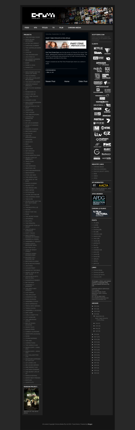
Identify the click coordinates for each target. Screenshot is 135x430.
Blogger (90, 424)
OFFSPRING (29, 218)
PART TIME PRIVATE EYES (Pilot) (101, 319)
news (95, 238)
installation (97, 250)
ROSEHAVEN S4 (30, 92)
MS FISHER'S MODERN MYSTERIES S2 (32, 60)
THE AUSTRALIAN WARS (33, 48)
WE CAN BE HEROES (32, 365)
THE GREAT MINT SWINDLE (30, 289)
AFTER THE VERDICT (32, 43)
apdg (95, 259)
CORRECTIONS (30, 343)
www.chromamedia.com (99, 299)
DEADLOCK (29, 142)
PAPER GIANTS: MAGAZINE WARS (31, 244)
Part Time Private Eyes (52, 52)
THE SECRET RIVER (31, 216)
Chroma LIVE (97, 277)
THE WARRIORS (30, 166)
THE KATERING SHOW (32, 197)
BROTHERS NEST (31, 131)
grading (96, 243)
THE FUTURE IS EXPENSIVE (30, 230)
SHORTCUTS (29, 382)
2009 (95, 357)
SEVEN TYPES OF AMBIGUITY (31, 158)
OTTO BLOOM (29, 192)
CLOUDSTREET (30, 268)
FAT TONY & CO (30, 247)
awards (96, 236)
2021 (95, 309)
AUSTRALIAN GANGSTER (29, 117)
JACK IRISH (29, 266)
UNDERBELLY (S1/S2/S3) (33, 310)
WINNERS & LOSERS (32, 239)
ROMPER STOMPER (31, 129)
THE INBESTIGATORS (32, 114)
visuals (96, 241)
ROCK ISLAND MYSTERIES (29, 40)
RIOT (27, 144)
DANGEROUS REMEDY (32, 280)
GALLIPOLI (28, 221)
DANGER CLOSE (30, 100)
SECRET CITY (29, 185)
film (95, 232)
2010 (95, 355)
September (99, 316)
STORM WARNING (31, 338)
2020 (95, 311)
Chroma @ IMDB (99, 272)
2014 (95, 344)
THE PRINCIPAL (30, 223)
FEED (27, 28)
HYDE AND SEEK (30, 175)
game (95, 263)
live (95, 245)
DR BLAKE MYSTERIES (32, 263)
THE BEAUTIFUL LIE (31, 207)
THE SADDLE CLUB (31, 345)
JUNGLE (28, 163)
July (97, 323)
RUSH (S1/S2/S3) (30, 299)
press (95, 252)
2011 (95, 352)
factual (95, 256)
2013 (95, 347)
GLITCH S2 (28, 133)
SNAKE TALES (29, 327)
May (97, 328)
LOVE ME (28, 52)
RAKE (27, 214)
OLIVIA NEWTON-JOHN (32, 155)
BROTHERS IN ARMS (32, 261)
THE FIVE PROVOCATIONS (30, 136)
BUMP (27, 63)
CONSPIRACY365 (30, 297)
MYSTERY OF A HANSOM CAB (30, 258)
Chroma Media (98, 270)
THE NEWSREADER (31, 54)
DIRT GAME (29, 312)
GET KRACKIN (29, 151)
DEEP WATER (29, 190)
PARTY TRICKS (30, 233)
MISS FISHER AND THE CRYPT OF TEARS (32, 72)
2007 (95, 362)
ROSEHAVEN (29, 153)
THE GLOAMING (30, 76)
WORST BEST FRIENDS (32, 378)
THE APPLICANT (30, 294)
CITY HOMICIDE (30, 317)
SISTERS (28, 146)
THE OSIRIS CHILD (31, 177)
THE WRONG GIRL (31, 188)
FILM (61, 28)
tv (50, 72)
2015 (95, 342)
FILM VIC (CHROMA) (100, 169)
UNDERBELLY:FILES (31, 301)
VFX (35, 28)
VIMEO (96, 176)
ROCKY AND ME (30, 94)
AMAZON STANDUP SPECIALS (31, 85)
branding (96, 229)
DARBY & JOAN (30, 65)
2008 (95, 360)
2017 (95, 337)
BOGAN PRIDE (30, 329)
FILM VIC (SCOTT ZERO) (101, 171)
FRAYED (28, 120)
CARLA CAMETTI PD (31, 315)
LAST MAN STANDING (32, 369)
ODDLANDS (29, 148)
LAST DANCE (29, 292)
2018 (95, 334)
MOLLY (27, 205)
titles (48, 72)
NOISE (27, 336)
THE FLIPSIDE (29, 112)
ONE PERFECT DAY (31, 367)
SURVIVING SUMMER (32, 45)
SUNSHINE (28, 139)
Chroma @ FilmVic (99, 274)
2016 (95, 339)
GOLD (27, 50)
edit (95, 261)
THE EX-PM (29, 199)
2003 (95, 370)
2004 (95, 368)
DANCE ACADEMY (31, 183)
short (95, 247)
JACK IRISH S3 (30, 57)
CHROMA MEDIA (74, 28)
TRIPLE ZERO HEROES (32, 306)
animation (96, 234)
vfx (53, 72)
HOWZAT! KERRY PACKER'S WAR (30, 254)
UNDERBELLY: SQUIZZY (33, 241)
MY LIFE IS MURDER (31, 123)
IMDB (95, 173)
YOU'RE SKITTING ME (32, 194)
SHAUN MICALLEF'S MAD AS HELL (31, 277)
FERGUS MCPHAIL (31, 375)
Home (66, 81)
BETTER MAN (29, 282)
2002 (95, 373)
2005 (95, 365)
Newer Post (50, 81)
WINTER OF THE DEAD (32, 270)
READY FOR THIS (30, 212)
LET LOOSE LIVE (30, 363)
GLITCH (27, 209)
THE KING (28, 340)
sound (95, 254)
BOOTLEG (28, 380)
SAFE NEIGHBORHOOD (32, 170)
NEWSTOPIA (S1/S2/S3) (32, 334)
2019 (95, 314)
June (97, 326)
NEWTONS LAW (30, 168)
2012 (95, 350)
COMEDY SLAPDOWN (32, 331)
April (97, 331)
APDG (95, 178)
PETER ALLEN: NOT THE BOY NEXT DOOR (33, 202)
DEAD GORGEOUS (31, 303)
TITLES (45, 28)
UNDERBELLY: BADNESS (29, 285)
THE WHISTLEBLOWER (32, 82)
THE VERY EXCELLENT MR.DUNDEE (32, 78)
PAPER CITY (29, 67)
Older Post (83, 81)
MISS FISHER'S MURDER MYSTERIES (32, 236)
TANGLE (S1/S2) (30, 308)
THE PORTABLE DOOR (32, 37)
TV (53, 28)
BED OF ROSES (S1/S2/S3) (30, 324)
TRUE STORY (29, 161)
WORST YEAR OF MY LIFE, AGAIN (32, 273)
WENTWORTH (29, 173)
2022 (95, 306)
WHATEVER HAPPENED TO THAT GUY (32, 359)
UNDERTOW (29, 110)
